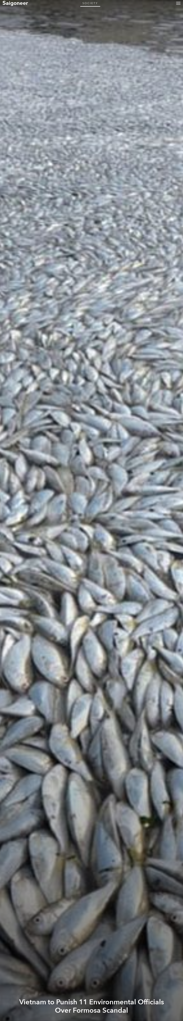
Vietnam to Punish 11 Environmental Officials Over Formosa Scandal (91, 1006)
